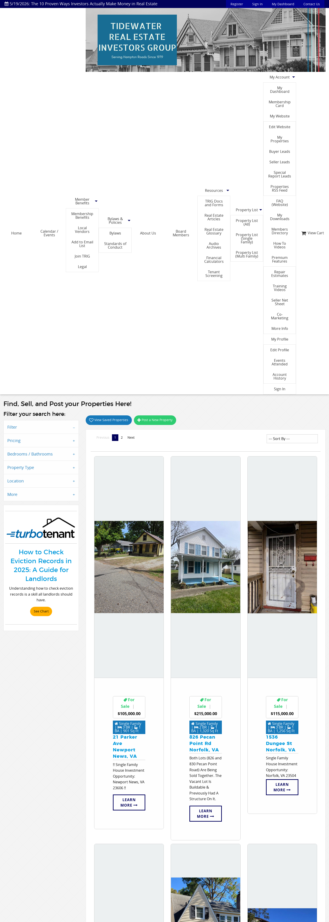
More (12, 494)
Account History (280, 376)
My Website (280, 116)
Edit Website (279, 126)
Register (237, 4)
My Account (280, 77)
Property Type (20, 467)
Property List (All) (247, 222)
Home (16, 233)
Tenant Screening (214, 273)
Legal (82, 266)
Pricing (14, 440)
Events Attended (280, 362)
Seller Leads (279, 161)
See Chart (41, 611)
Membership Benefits (82, 215)
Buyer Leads (279, 151)
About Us (148, 233)
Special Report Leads (279, 174)
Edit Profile (279, 349)
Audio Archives (214, 245)
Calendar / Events (49, 233)
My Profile (279, 339)
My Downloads (279, 217)
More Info (279, 328)
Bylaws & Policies (115, 220)
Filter (12, 427)
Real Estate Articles (213, 217)
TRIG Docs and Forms (214, 203)
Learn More (129, 802)
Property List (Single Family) (247, 238)
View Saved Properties (108, 420)
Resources (214, 190)
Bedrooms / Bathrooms (30, 454)
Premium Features (280, 259)
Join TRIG (82, 256)
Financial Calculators (214, 259)
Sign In (257, 4)
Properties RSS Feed (280, 188)
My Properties (280, 139)
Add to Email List (82, 244)
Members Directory (279, 231)
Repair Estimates (279, 273)
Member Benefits (82, 201)
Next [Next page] (132, 437)
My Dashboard (283, 4)
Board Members (181, 233)
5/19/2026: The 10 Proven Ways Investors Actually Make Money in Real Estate (81, 3)
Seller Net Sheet (279, 302)
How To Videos (279, 245)
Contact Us (311, 4)
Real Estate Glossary (213, 231)
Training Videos (280, 288)
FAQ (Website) (280, 202)
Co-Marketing (279, 316)
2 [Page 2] (122, 437)
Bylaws (115, 233)
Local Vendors (82, 229)
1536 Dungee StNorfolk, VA (280, 743)
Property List (247, 209)
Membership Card (280, 103)
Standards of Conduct (115, 245)
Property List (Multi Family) (246, 254)
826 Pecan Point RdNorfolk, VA (204, 743)
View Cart (312, 232)
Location (15, 481)
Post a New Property (154, 420)
